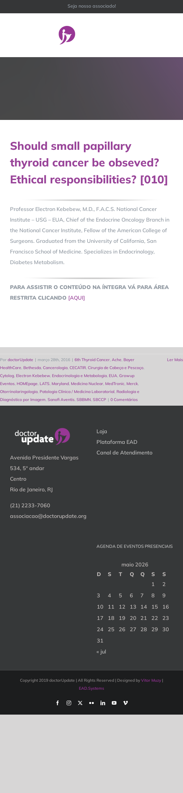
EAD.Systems (91, 688)
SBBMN (84, 399)
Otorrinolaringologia (19, 391)
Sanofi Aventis (61, 399)
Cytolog (7, 375)
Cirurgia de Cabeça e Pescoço (115, 367)
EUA (113, 375)
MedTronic (114, 383)
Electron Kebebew (33, 375)
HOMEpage (27, 383)
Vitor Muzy (151, 680)
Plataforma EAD (116, 442)
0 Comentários (124, 399)
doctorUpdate (20, 359)
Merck (132, 383)
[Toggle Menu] (169, 35)
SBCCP (99, 399)
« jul (101, 651)
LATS (45, 383)
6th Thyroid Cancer (92, 359)
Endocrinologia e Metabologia (79, 375)
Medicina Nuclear (87, 383)
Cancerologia (55, 367)
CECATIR (78, 367)
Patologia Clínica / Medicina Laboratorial (77, 391)
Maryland (60, 383)
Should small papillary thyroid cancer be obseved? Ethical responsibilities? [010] (89, 162)
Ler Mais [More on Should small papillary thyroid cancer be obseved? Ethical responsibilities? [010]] (175, 359)
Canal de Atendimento (124, 452)
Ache (116, 359)
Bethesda (32, 367)
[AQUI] (76, 297)
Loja (101, 431)
